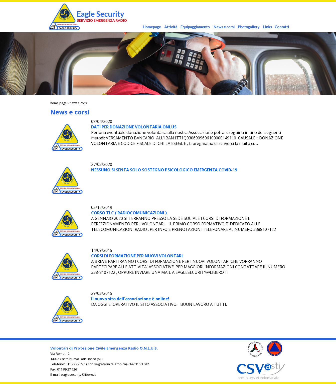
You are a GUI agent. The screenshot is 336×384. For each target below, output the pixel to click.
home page (58, 103)
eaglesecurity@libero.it (78, 374)
